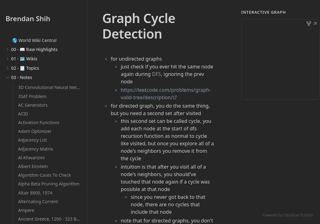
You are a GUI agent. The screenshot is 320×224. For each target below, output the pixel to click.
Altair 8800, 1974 (35, 193)
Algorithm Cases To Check (44, 175)
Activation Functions (39, 122)
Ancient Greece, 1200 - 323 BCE (50, 219)
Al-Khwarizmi (31, 158)
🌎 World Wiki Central (34, 40)
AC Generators (33, 105)
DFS (156, 74)
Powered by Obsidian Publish (287, 215)
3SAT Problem (32, 96)
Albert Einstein (33, 166)
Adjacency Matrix (35, 149)
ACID (23, 114)
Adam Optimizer (34, 131)
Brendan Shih (28, 18)
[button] (315, 24)
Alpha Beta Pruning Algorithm (48, 184)
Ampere (26, 210)
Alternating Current (38, 201)
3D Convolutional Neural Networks (53, 87)
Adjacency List (32, 140)
